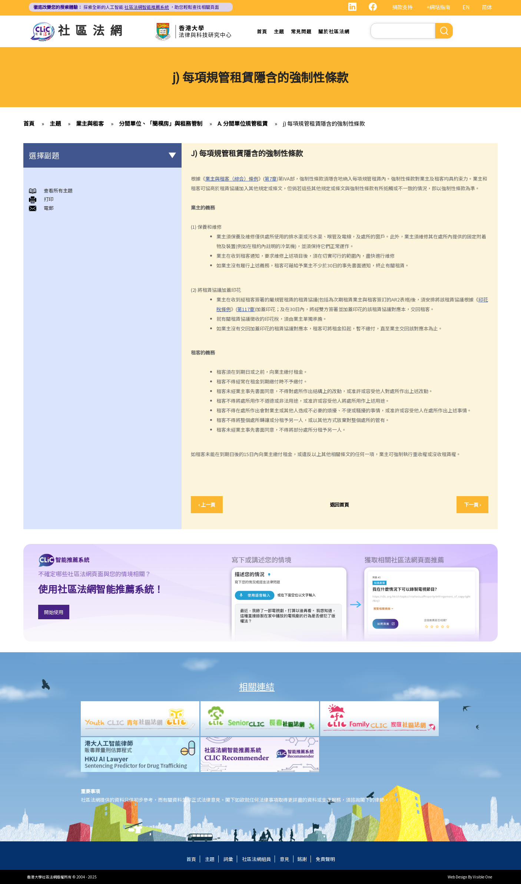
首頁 (262, 31)
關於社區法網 (333, 31)
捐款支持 (402, 7)
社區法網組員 (256, 858)
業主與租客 (90, 123)
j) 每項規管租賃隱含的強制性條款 (324, 123)
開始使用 (53, 612)
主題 (279, 31)
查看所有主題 (58, 190)
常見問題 (301, 31)
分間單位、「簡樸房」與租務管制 (160, 123)
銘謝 (302, 858)
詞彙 (228, 858)
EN (465, 7)
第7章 (271, 178)
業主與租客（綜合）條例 (231, 178)
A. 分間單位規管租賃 (243, 123)
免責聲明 (325, 858)
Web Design (457, 877)
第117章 (246, 309)
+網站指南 (438, 7)
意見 (284, 858)
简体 (487, 7)
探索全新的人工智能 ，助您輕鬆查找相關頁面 (126, 7)
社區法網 (92, 29)
